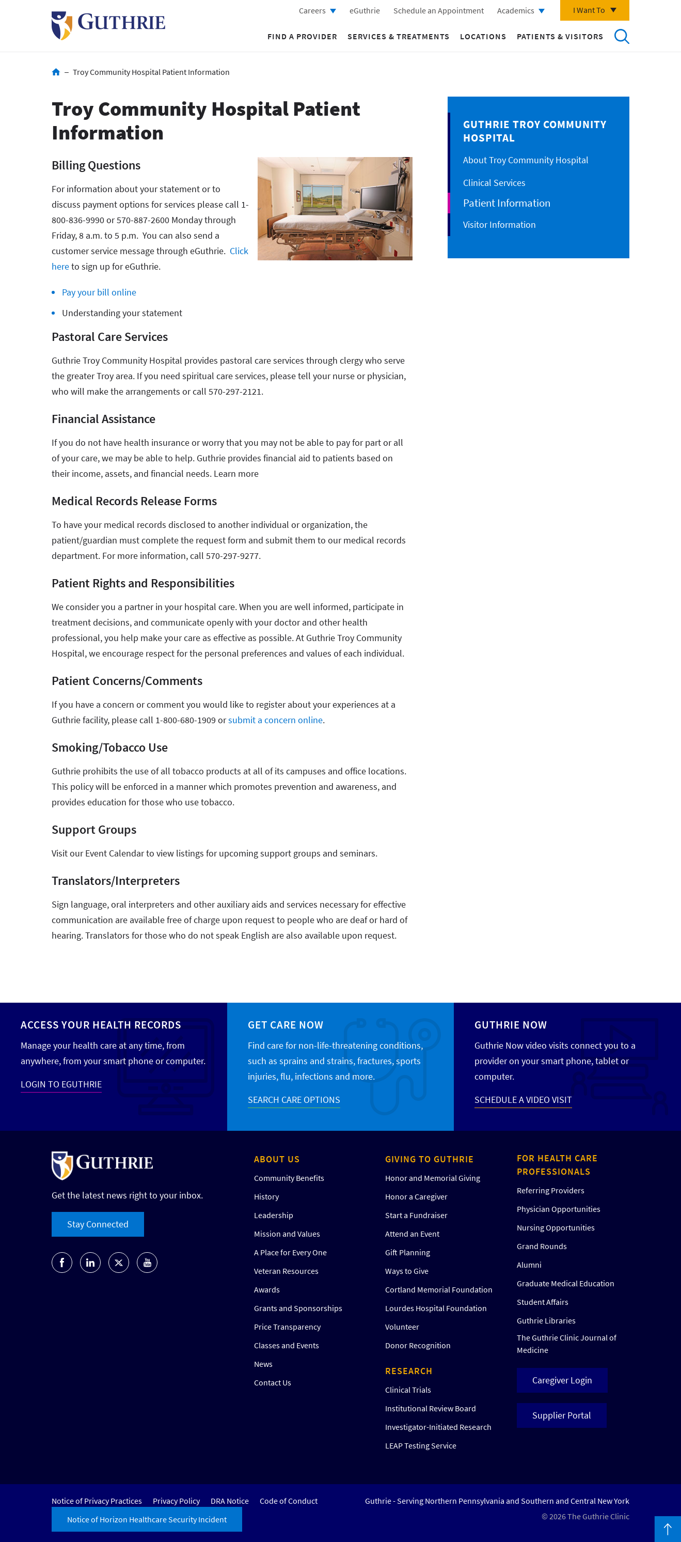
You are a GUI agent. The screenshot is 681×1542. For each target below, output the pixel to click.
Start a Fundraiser (416, 1215)
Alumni (529, 1264)
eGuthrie (365, 10)
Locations (483, 36)
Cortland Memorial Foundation (439, 1289)
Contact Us (272, 1382)
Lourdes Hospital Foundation (436, 1308)
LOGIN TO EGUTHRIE (61, 1084)
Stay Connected (98, 1224)
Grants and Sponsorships (298, 1308)
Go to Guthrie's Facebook (62, 1262)
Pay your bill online (99, 292)
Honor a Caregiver (416, 1196)
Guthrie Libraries (546, 1320)
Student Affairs (542, 1302)
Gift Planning (407, 1252)
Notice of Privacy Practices (97, 1501)
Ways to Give (407, 1271)
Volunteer (402, 1326)
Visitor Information (499, 224)
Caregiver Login (562, 1380)
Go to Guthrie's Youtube (147, 1262)
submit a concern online (275, 720)
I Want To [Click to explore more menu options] (589, 10)
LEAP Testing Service (420, 1445)
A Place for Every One (290, 1252)
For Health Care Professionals (557, 1164)
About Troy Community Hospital (526, 160)
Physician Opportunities (558, 1209)
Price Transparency (287, 1326)
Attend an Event (412, 1233)
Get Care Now (286, 1025)
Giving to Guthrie (429, 1159)
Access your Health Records (101, 1025)
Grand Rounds (542, 1246)
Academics (515, 10)
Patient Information (506, 203)
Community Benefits (289, 1178)
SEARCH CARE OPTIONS (294, 1099)
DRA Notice (230, 1501)
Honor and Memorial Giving (432, 1178)
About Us (277, 1159)
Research (409, 1371)
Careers (312, 10)
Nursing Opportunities (556, 1227)
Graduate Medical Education (565, 1283)
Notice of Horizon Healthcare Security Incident (147, 1519)
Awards (267, 1289)
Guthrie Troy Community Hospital (535, 131)
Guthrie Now (510, 1025)
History (266, 1196)
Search (621, 36)
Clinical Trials (408, 1389)
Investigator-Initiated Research (438, 1427)
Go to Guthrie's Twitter (118, 1262)
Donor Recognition (418, 1345)
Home (56, 71)
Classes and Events (286, 1345)
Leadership (273, 1215)
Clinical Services (494, 183)
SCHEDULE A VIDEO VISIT (523, 1099)
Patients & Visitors (560, 36)
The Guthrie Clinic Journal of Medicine (566, 1343)
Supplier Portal (561, 1415)
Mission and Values (287, 1233)
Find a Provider (302, 36)
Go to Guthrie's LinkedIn (90, 1262)
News (263, 1364)
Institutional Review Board (430, 1408)
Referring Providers (550, 1190)
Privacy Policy (176, 1501)
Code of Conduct (289, 1501)
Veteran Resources (286, 1271)
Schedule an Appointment (438, 10)
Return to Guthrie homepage (108, 25)
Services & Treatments (398, 36)
